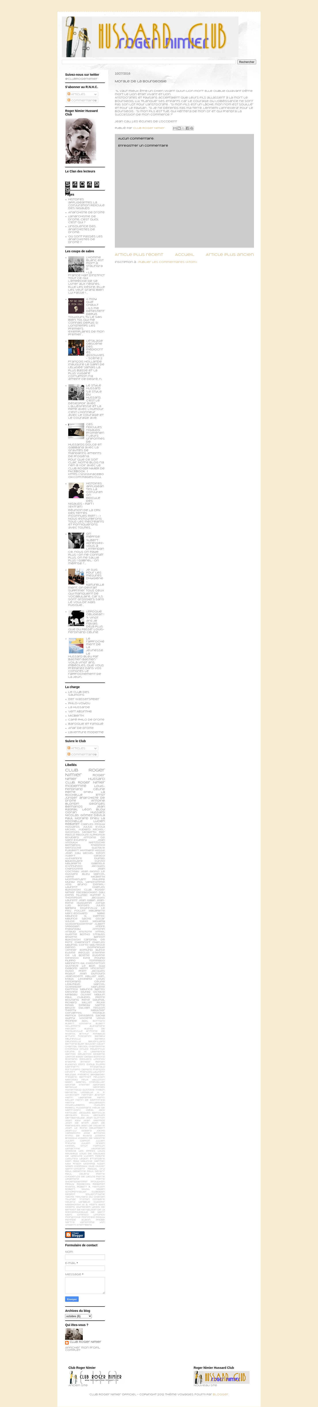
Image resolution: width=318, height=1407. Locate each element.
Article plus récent (139, 255)
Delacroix (84, 1054)
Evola (91, 1065)
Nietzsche (97, 842)
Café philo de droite (86, 720)
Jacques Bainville (92, 1113)
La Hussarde (79, 707)
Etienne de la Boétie (85, 954)
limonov (99, 1215)
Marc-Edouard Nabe (85, 913)
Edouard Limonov (92, 1059)
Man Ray (72, 1161)
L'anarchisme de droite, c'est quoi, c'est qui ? (83, 219)
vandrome (87, 1222)
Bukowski (73, 940)
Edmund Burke (92, 950)
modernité (75, 786)
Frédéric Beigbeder (91, 1075)
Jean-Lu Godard (78, 1131)
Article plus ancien (230, 255)
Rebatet (99, 1184)
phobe (100, 1220)
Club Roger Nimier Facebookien (85, 891)
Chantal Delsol (76, 1047)
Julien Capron (77, 1141)
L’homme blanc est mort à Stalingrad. (95, 263)
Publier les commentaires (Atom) (167, 262)
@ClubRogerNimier (81, 79)
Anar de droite (81, 728)
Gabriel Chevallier (90, 1082)
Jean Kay (72, 1121)
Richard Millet (78, 1002)
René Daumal (93, 1000)
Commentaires (82, 101)
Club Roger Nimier (85, 1342)
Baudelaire (74, 861)
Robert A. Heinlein (91, 1187)
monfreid (88, 1217)
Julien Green (93, 1143)
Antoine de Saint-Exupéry (85, 838)
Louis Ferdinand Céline (85, 980)
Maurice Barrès (92, 989)
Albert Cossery (78, 1024)
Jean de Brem (77, 1123)
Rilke (101, 1002)
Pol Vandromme (91, 882)
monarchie (73, 1217)
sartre (70, 1222)
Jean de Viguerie (93, 1126)
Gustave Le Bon (80, 966)
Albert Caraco (85, 856)
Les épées (87, 1151)
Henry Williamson (85, 1103)
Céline (70, 1052)
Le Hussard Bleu (85, 872)
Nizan (101, 1164)
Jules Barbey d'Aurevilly (85, 906)
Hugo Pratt (76, 971)
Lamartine (72, 1149)
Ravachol (83, 1184)
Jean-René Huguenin (85, 901)
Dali (102, 892)
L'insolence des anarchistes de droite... (82, 229)
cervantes (73, 1013)
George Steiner (77, 1085)
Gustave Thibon (94, 1090)
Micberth (76, 716)
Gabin (69, 1082)
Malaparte (97, 911)
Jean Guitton (95, 1118)
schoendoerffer (79, 924)
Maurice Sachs (78, 919)
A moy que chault (92, 302)
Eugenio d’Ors (75, 1065)
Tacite (69, 1197)
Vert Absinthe (80, 712)
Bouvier (90, 1044)
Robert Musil (77, 1189)
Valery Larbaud (77, 1202)
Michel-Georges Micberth (85, 830)
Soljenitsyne (95, 1194)
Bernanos (72, 845)
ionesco (83, 1215)
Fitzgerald (97, 1067)
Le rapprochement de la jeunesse (95, 645)
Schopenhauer (76, 1192)
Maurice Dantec (93, 1161)
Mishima (89, 1164)
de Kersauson (87, 1210)
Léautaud (72, 984)
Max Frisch (73, 1164)
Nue (92, 1166)
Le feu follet (85, 909)
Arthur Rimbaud (92, 1034)
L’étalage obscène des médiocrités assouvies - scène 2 (95, 350)
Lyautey (71, 1159)
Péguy (69, 1184)
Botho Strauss (92, 934)
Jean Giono (90, 871)
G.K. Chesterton (92, 963)
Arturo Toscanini (78, 1036)
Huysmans (83, 1108)
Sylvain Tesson (91, 1008)
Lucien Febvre (94, 1156)
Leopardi (85, 979)
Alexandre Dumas (85, 858)
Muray (85, 992)
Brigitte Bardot (85, 937)
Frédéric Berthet (78, 1077)
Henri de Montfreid (90, 1100)
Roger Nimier (91, 782)
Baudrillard (96, 1042)
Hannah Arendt (93, 1095)
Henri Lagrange (78, 1098)
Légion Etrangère (92, 1159)
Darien (70, 947)
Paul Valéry (77, 1174)
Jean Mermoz (94, 1121)
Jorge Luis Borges (85, 904)
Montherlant (75, 879)
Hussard (98, 812)
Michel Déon (94, 853)
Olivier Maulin (93, 995)
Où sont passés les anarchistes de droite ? (85, 239)
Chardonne (97, 1047)
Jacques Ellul (77, 1115)
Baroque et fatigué (85, 724)
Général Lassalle (79, 1093)
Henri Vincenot (92, 968)
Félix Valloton (93, 1080)
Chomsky (71, 1049)
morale (99, 1013)
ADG (68, 884)
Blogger (220, 1395)
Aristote (85, 932)
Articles (76, 94)
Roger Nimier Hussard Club (85, 779)
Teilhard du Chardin (90, 1197)
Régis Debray (77, 1005)
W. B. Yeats (89, 1205)
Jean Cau (73, 853)
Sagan (100, 1189)
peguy (100, 1217)
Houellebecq (74, 1105)
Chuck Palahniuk (92, 1049)
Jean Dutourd (92, 974)
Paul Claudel (78, 997)
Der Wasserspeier (83, 699)
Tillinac (70, 1199)
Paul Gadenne (75, 1171)
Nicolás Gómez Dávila (85, 815)
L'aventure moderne (86, 732)
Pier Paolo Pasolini (85, 833)
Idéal (90, 1110)
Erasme (70, 1062)
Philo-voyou (79, 703)
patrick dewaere (79, 1016)
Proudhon (98, 1182)
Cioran (71, 812)
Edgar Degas (84, 1057)
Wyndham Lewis (88, 1207)
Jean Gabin (87, 900)
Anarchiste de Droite (86, 212)
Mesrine (71, 992)
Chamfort (82, 942)
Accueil (184, 255)
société (85, 1018)
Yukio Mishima (92, 921)
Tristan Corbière (92, 1199)
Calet (101, 1044)
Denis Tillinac (76, 895)
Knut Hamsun (93, 1146)
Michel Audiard (78, 829)
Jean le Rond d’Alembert (85, 1128)
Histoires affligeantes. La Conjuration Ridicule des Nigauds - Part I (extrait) (86, 495)
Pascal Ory (96, 1169)
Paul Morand (76, 818)
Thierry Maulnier (85, 1010)
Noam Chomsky (76, 1166)
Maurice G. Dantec (85, 916)
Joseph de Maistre (91, 1138)
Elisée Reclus (77, 953)
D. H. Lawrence (91, 1052)
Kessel (70, 1146)
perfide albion (78, 1220)
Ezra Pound (94, 958)
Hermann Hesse (92, 850)
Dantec (70, 1054)
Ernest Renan (93, 1062)
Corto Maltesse (92, 945)
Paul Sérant (96, 1171)
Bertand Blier (75, 1044)
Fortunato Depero (78, 1070)
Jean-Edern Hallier (80, 976)
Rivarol (70, 1187)
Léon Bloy (93, 810)
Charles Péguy (93, 824)
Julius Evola (94, 827)
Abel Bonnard (93, 1021)
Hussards (72, 827)
